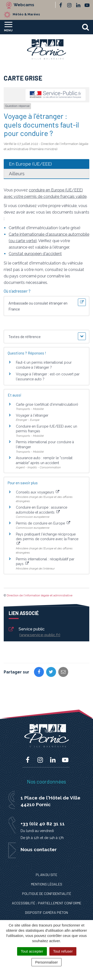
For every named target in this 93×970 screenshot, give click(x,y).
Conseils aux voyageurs (37, 492)
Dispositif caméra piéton (46, 912)
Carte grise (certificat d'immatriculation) (47, 404)
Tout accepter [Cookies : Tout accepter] (32, 951)
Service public (34, 632)
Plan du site (46, 875)
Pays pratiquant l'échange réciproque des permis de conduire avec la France (47, 538)
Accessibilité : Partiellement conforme (46, 903)
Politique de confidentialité (46, 893)
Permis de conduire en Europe (43, 523)
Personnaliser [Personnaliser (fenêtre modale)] (46, 962)
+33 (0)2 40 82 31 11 (43, 823)
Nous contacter (39, 849)
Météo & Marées (26, 14)
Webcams (24, 4)
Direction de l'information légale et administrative (39, 595)
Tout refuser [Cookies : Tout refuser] (63, 951)
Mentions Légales (46, 884)
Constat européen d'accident (35, 253)
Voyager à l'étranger (32, 415)
